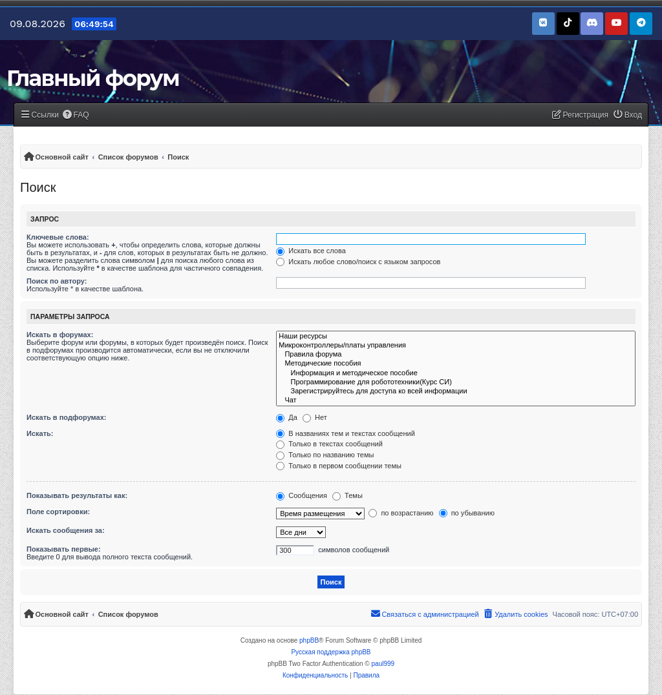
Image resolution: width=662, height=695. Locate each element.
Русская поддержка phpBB (330, 652)
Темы (347, 495)
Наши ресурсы (455, 336)
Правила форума (455, 354)
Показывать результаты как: (77, 495)
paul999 (383, 663)
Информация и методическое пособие (455, 373)
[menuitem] (75, 115)
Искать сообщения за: (66, 530)
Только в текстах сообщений (329, 444)
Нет (315, 417)
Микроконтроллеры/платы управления (455, 345)
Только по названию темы (325, 455)
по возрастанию (400, 513)
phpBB (309, 640)
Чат (455, 400)
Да (286, 417)
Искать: (40, 433)
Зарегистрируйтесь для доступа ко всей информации (455, 391)
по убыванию (467, 513)
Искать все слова (311, 250)
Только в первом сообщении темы (338, 466)
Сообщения (301, 495)
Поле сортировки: (58, 511)
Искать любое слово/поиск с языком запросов (358, 261)
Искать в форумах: (60, 334)
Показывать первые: (64, 549)
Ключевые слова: (58, 237)
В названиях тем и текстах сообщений (345, 433)
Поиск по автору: (57, 281)
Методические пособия (455, 363)
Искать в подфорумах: (67, 417)
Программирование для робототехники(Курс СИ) (455, 382)
